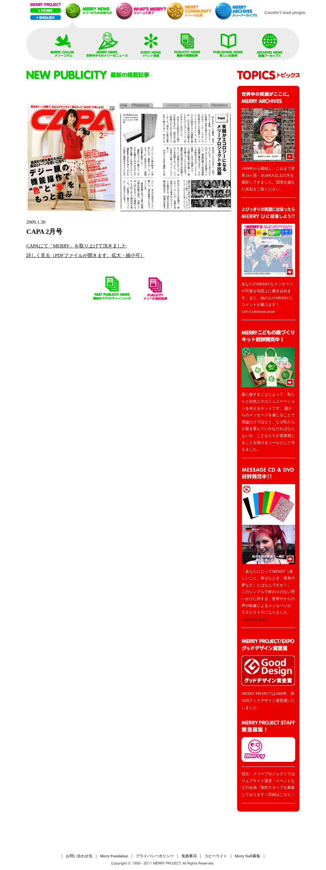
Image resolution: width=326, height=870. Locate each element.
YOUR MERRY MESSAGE (268, 242)
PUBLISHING (228, 43)
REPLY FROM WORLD (107, 43)
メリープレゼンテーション (140, 11)
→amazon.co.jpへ (255, 619)
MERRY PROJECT (45, 4)
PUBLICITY (187, 43)
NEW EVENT (150, 43)
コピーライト (215, 856)
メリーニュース (89, 11)
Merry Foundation (114, 856)
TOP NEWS (62, 43)
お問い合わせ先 (79, 856)
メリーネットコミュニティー (190, 11)
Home (45, 10)
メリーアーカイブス (238, 11)
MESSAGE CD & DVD (268, 516)
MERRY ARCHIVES (269, 43)
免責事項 (189, 856)
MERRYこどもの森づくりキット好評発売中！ (268, 358)
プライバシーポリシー (155, 856)
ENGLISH (45, 17)
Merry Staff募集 (247, 856)
